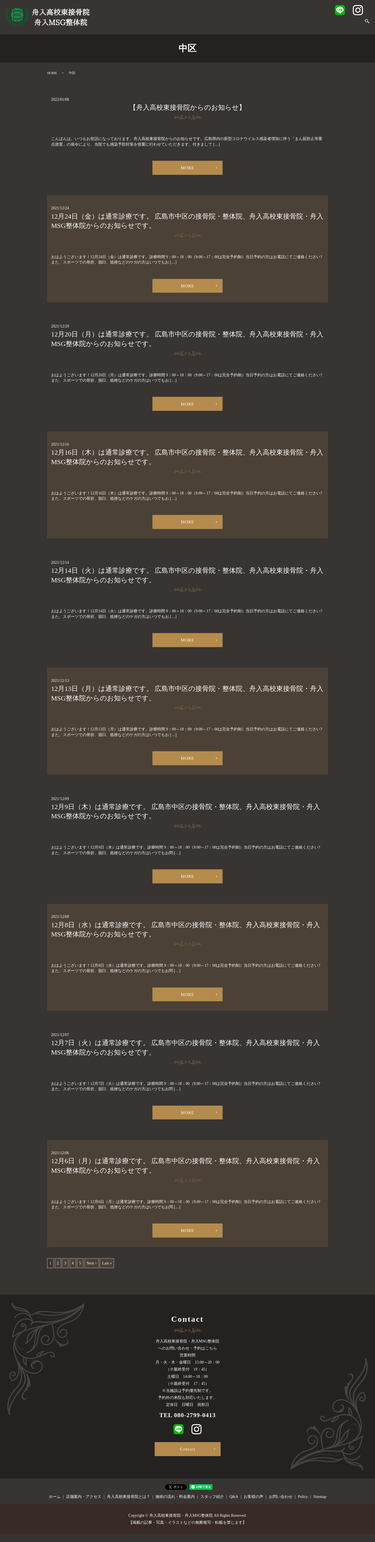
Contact (188, 1456)
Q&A (298, 24)
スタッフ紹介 (275, 24)
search (367, 24)
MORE (187, 168)
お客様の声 (319, 24)
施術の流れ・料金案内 (237, 24)
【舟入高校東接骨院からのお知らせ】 (187, 107)
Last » (107, 1272)
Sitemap (320, 1505)
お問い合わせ (347, 24)
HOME (52, 73)
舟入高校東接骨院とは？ (187, 24)
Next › (92, 1272)
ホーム (109, 24)
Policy (303, 1505)
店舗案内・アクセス (140, 24)
